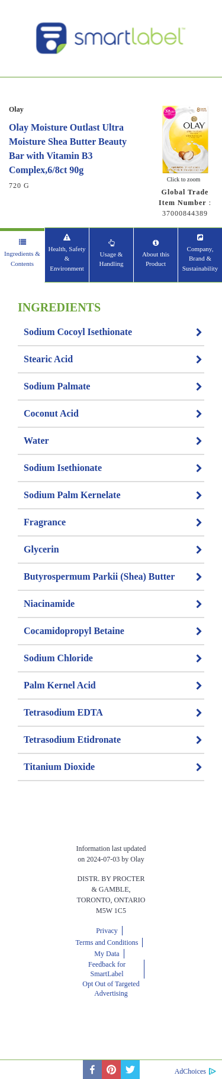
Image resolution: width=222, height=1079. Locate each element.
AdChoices (190, 1071)
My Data (106, 954)
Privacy (107, 931)
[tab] (22, 255)
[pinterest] (111, 1069)
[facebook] (92, 1069)
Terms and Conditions (107, 942)
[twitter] (130, 1069)
